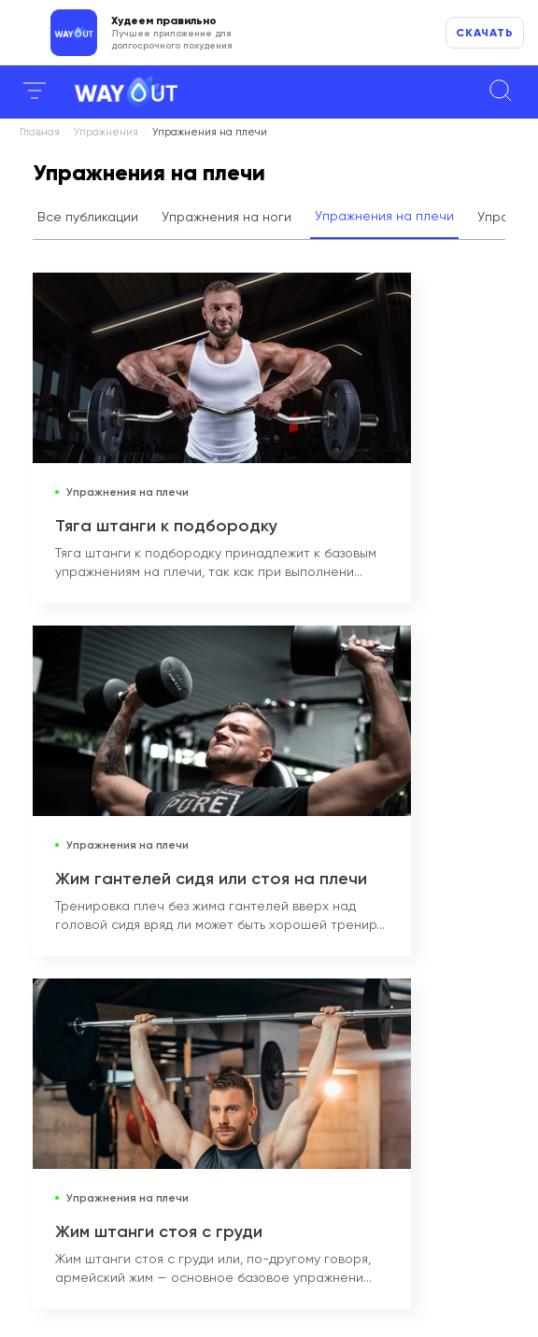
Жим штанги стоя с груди (158, 1231)
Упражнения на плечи (384, 215)
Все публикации (87, 216)
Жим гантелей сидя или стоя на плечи (211, 878)
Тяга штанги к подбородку (166, 525)
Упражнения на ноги (226, 216)
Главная (40, 132)
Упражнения (106, 132)
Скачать (485, 32)
